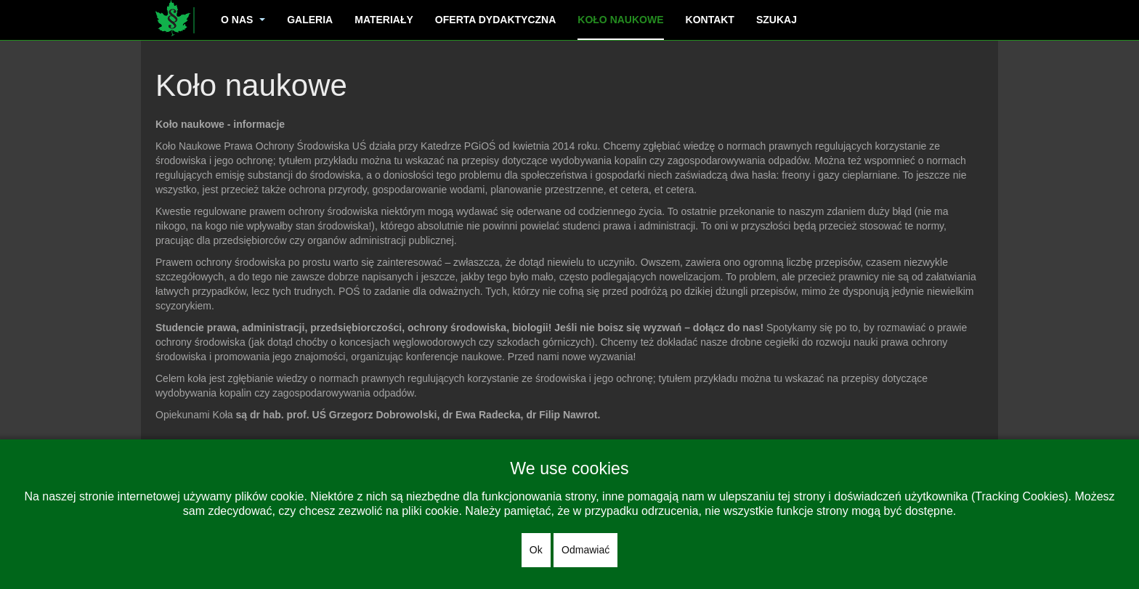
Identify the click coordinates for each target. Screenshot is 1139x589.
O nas (243, 19)
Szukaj (776, 19)
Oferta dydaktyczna (495, 19)
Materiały (383, 19)
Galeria (310, 19)
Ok (536, 550)
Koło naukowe (620, 19)
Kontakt (710, 19)
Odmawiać (585, 550)
